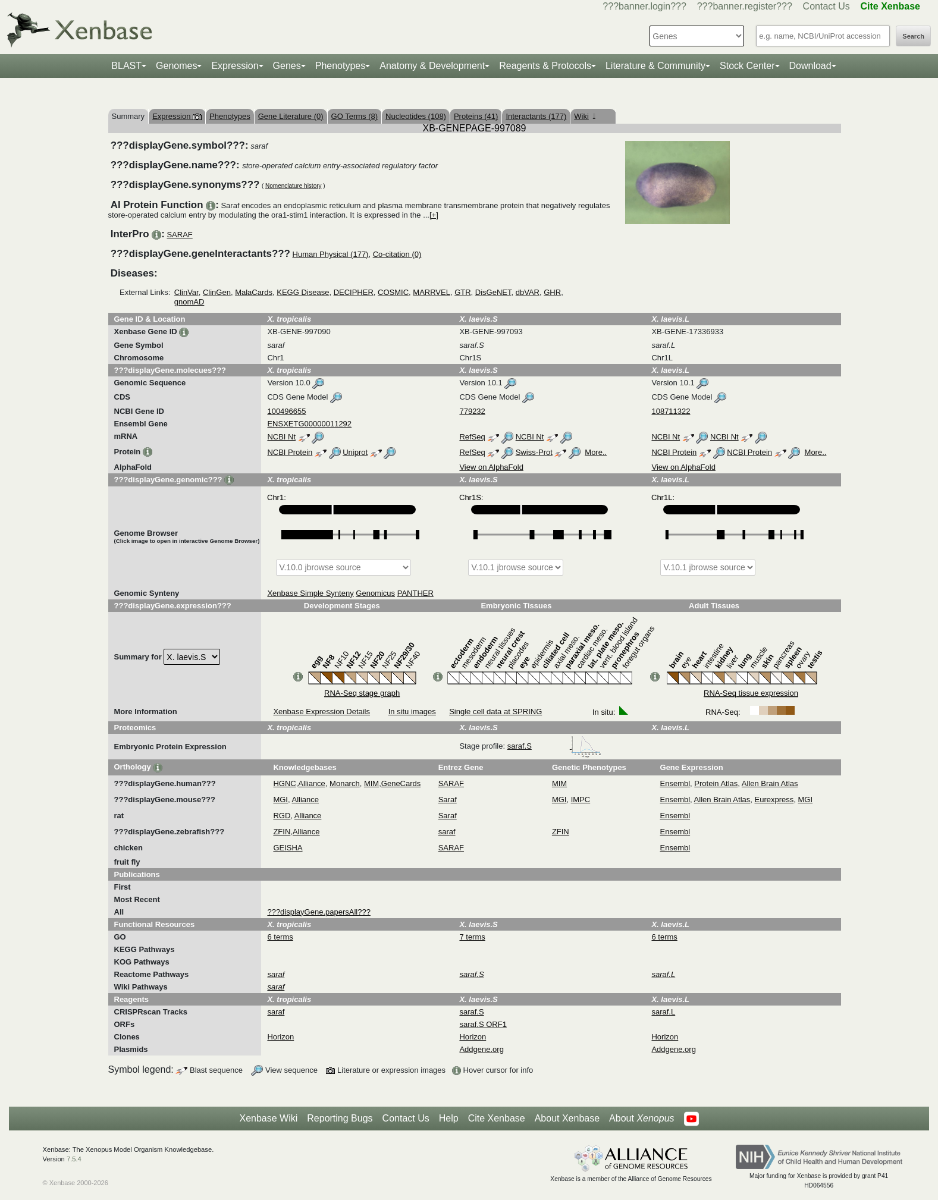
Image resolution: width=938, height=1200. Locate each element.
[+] (433, 215)
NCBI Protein (289, 452)
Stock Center (747, 66)
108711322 (670, 411)
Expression (234, 66)
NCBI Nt (281, 436)
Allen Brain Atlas (770, 783)
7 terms (472, 936)
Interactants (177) (536, 116)
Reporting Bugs (339, 1118)
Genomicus (375, 593)
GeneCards (401, 783)
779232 (472, 411)
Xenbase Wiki (268, 1118)
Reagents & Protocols (545, 66)
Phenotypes (340, 66)
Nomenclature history (293, 186)
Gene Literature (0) (291, 116)
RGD (281, 815)
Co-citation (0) (397, 254)
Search (913, 36)
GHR (552, 292)
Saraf (447, 799)
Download (810, 66)
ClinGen (217, 292)
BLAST (126, 66)
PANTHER (415, 593)
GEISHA (287, 847)
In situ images (412, 711)
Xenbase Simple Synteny (310, 593)
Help (449, 1118)
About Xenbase (567, 1118)
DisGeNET (493, 292)
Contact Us (826, 6)
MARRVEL (431, 292)
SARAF (179, 234)
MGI (280, 799)
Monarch (345, 783)
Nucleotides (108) (415, 116)
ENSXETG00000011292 (309, 423)
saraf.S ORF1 (482, 1024)
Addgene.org (481, 1049)
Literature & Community (655, 66)
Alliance (311, 783)
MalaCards (253, 292)
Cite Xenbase (496, 1118)
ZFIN (281, 831)
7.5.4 (74, 1159)
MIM (371, 783)
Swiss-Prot (534, 452)
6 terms (280, 936)
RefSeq (472, 436)
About (641, 1118)
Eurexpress (774, 799)
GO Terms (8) (354, 116)
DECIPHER (354, 292)
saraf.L (663, 1011)
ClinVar (186, 292)
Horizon (280, 1036)
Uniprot (355, 452)
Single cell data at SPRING (495, 711)
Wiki (584, 116)
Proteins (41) (476, 116)
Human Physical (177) (331, 254)
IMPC (581, 799)
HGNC (284, 783)
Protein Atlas (716, 783)
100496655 (286, 411)
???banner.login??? (644, 6)
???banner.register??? (744, 6)
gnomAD (189, 301)
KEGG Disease (303, 292)
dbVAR (527, 292)
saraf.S (554, 746)
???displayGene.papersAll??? (318, 911)
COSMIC (393, 292)
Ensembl (675, 783)
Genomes (176, 66)
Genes (287, 66)
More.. (596, 452)
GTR (462, 292)
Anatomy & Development (432, 66)
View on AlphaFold (491, 467)
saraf (447, 831)
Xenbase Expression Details (321, 711)
